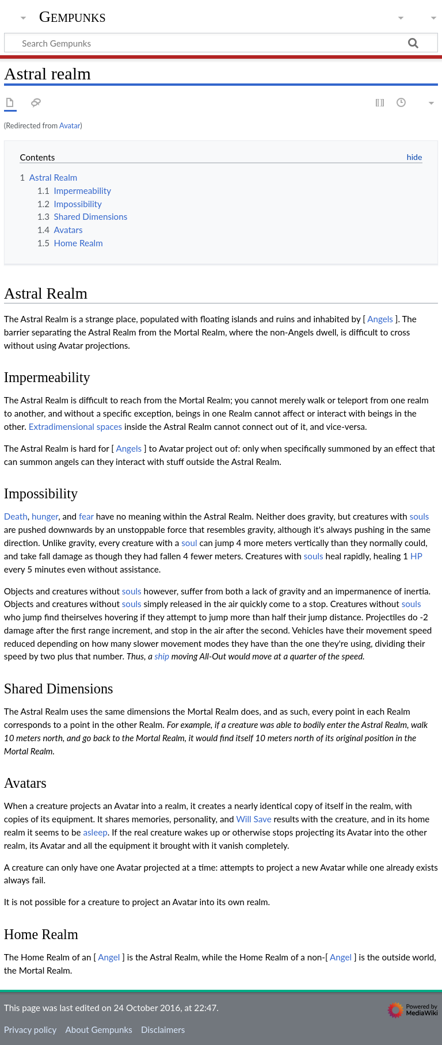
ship (161, 656)
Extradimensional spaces (76, 426)
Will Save (254, 819)
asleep (95, 832)
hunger (45, 516)
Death (16, 516)
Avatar (69, 125)
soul (189, 542)
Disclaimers (163, 1029)
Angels (380, 319)
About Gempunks (98, 1029)
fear (86, 516)
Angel (109, 957)
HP (416, 556)
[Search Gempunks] (221, 42)
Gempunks (72, 17)
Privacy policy (30, 1029)
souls (419, 516)
